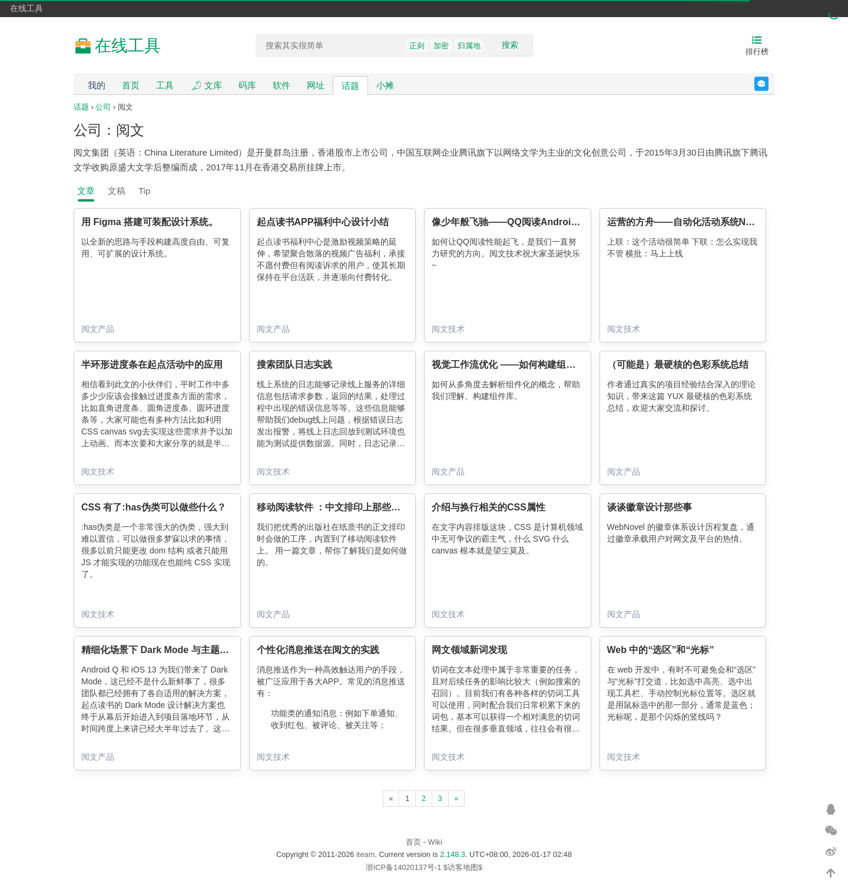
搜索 (510, 45)
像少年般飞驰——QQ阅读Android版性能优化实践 (537, 222)
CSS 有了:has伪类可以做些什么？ (153, 507)
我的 (96, 85)
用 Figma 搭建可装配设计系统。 (149, 222)
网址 (315, 85)
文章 (86, 191)
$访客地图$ (462, 867)
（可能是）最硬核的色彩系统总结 (677, 365)
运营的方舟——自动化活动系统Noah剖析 (694, 222)
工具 (165, 85)
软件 (281, 85)
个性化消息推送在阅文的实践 (318, 650)
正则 (417, 45)
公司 (103, 107)
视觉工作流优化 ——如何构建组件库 (508, 365)
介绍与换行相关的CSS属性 (488, 507)
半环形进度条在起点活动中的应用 (152, 365)
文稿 (116, 191)
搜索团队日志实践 (294, 365)
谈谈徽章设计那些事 (649, 507)
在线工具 (26, 8)
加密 (441, 45)
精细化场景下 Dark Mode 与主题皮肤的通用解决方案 (192, 650)
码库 (247, 85)
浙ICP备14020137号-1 (404, 867)
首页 (131, 85)
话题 (350, 86)
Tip (144, 191)
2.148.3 (452, 854)
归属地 (469, 45)
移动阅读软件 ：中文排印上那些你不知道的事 (352, 507)
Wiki (435, 842)
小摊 (385, 85)
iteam (365, 854)
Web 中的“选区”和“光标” (660, 650)
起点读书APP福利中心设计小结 (323, 222)
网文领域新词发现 (469, 650)
